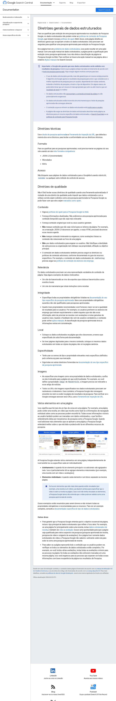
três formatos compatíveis (64, 151)
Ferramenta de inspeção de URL (82, 134)
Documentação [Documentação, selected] (46, 3)
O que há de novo (84, 3)
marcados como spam (72, 201)
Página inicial (42, 23)
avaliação (69, 530)
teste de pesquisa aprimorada (53, 72)
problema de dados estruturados (67, 49)
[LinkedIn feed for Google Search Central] (53, 672)
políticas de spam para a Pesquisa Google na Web (68, 212)
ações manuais (58, 321)
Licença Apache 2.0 (93, 571)
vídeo (61, 530)
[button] (13, 17)
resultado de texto (52, 90)
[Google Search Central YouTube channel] (93, 672)
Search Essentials (97, 114)
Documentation (11, 9)
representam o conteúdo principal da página (82, 94)
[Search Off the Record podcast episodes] (93, 688)
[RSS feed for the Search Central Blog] (53, 688)
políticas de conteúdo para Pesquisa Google (61, 117)
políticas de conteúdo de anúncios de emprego (75, 261)
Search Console (104, 10)
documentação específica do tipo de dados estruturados (77, 509)
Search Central (20, 2)
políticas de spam (67, 39)
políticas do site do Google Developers (60, 573)
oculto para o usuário (95, 107)
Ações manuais (51, 60)
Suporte (62, 3)
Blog (71, 3)
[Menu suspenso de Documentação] (54, 2)
